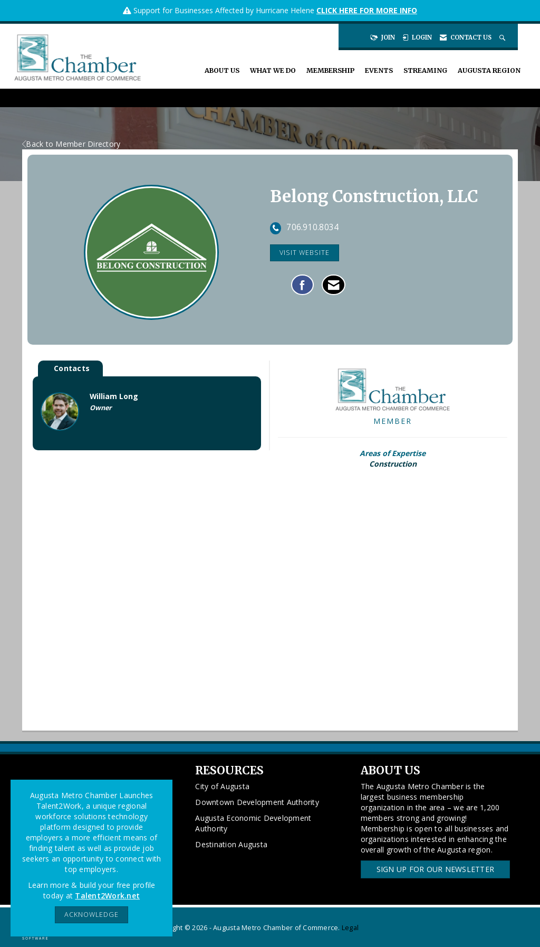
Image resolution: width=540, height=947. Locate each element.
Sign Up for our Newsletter (436, 869)
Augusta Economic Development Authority (253, 823)
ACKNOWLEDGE (91, 914)
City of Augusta (222, 786)
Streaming (425, 70)
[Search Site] (503, 37)
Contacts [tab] (72, 368)
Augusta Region (489, 70)
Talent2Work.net (107, 896)
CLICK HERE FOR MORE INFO (366, 10)
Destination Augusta (231, 844)
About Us (222, 70)
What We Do (273, 70)
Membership (330, 70)
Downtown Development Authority (257, 802)
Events (379, 70)
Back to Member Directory (71, 144)
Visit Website (304, 252)
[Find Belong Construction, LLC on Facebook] (302, 285)
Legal (350, 927)
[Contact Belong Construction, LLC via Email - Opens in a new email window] (333, 285)
